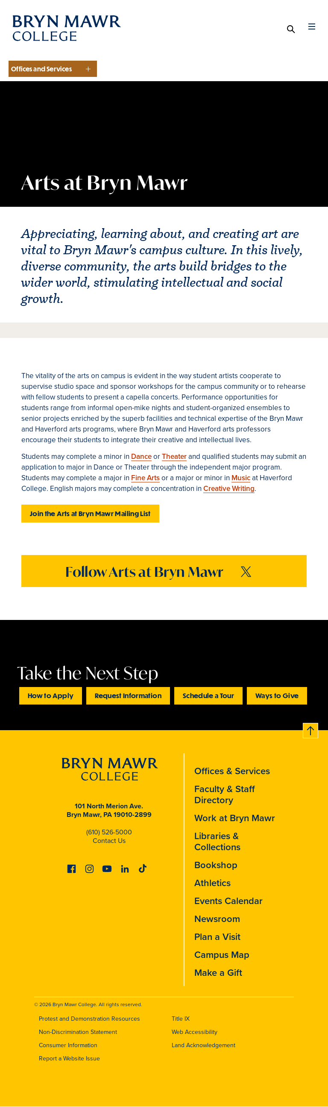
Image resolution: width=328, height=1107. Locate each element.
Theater (174, 456)
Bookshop (215, 865)
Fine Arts (145, 478)
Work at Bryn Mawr (234, 818)
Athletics (212, 883)
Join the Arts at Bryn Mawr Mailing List (90, 513)
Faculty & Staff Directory (224, 794)
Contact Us (109, 841)
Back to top (308, 729)
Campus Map (221, 955)
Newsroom (217, 919)
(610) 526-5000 (109, 832)
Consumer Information (68, 1045)
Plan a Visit (217, 937)
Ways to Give (277, 695)
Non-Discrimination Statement (78, 1032)
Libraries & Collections (217, 841)
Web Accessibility (194, 1032)
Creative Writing (229, 488)
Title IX (181, 1018)
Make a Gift (218, 973)
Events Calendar (228, 901)
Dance (141, 456)
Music (240, 478)
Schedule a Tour (208, 695)
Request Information (128, 695)
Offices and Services (41, 69)
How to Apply (50, 695)
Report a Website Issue (69, 1058)
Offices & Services (232, 771)
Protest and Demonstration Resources (89, 1018)
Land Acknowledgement (203, 1045)
